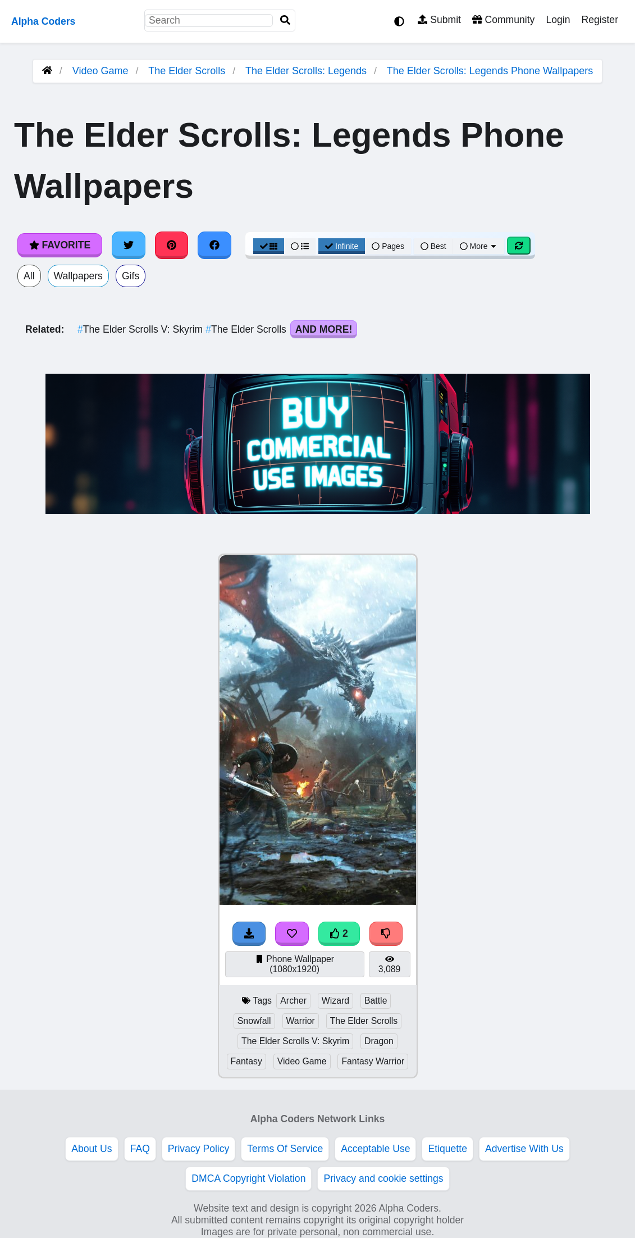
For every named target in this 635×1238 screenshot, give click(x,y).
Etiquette (447, 1148)
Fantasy (246, 1061)
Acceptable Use (375, 1148)
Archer (293, 1000)
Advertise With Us (524, 1148)
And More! (324, 329)
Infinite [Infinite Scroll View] (341, 246)
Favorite (59, 245)
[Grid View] (269, 246)
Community (503, 19)
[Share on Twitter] (128, 245)
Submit (439, 19)
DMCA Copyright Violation (248, 1178)
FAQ (140, 1148)
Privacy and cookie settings (383, 1178)
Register (599, 19)
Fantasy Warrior (372, 1061)
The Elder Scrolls (186, 70)
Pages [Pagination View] (388, 246)
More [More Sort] (479, 246)
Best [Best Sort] (433, 246)
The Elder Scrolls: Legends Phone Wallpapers (490, 70)
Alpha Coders (43, 21)
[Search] (285, 20)
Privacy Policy (199, 1148)
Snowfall (254, 1021)
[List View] (300, 246)
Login (558, 19)
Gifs (130, 276)
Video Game (100, 70)
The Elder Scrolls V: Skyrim (141, 329)
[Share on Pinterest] (172, 245)
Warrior (300, 1021)
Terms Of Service (285, 1148)
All (29, 276)
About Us (91, 1148)
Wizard (335, 1000)
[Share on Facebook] (214, 245)
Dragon (379, 1041)
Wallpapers (78, 276)
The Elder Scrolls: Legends (306, 70)
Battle (375, 1000)
